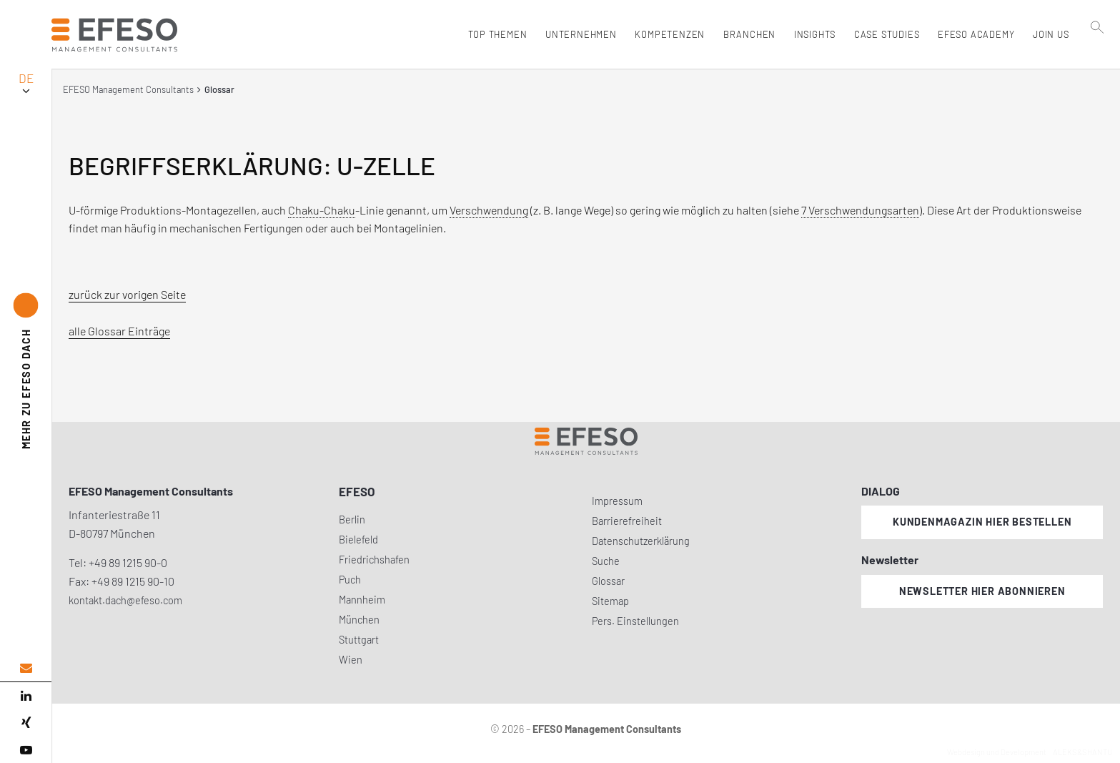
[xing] (25, 723)
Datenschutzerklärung (641, 541)
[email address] (25, 668)
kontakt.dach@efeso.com (125, 600)
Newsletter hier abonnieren (982, 591)
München (359, 620)
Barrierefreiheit (627, 521)
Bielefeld (358, 539)
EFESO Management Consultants (128, 89)
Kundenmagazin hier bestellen (982, 522)
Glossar (608, 581)
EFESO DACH (26, 388)
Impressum (617, 501)
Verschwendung (489, 210)
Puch (350, 580)
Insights (812, 34)
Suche (606, 561)
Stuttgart (359, 640)
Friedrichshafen (374, 559)
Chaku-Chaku (321, 210)
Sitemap (610, 601)
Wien (350, 660)
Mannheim (362, 600)
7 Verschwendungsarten (860, 210)
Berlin (352, 519)
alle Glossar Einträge (119, 331)
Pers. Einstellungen (635, 621)
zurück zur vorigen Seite (127, 294)
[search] (1098, 65)
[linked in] (25, 695)
